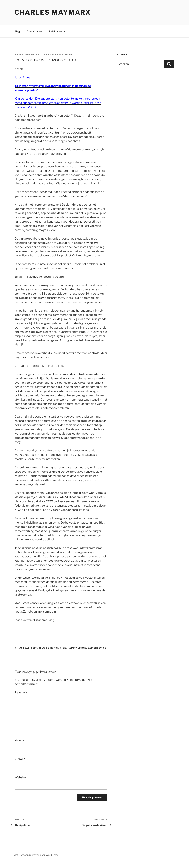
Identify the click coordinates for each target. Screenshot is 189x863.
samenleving (97, 648)
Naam (19, 740)
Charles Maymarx (53, 12)
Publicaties (57, 31)
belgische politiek (52, 648)
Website (20, 777)
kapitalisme (77, 648)
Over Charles (34, 31)
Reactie (21, 692)
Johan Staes (22, 77)
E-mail (20, 759)
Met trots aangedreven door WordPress (35, 854)
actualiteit (28, 648)
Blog (17, 31)
